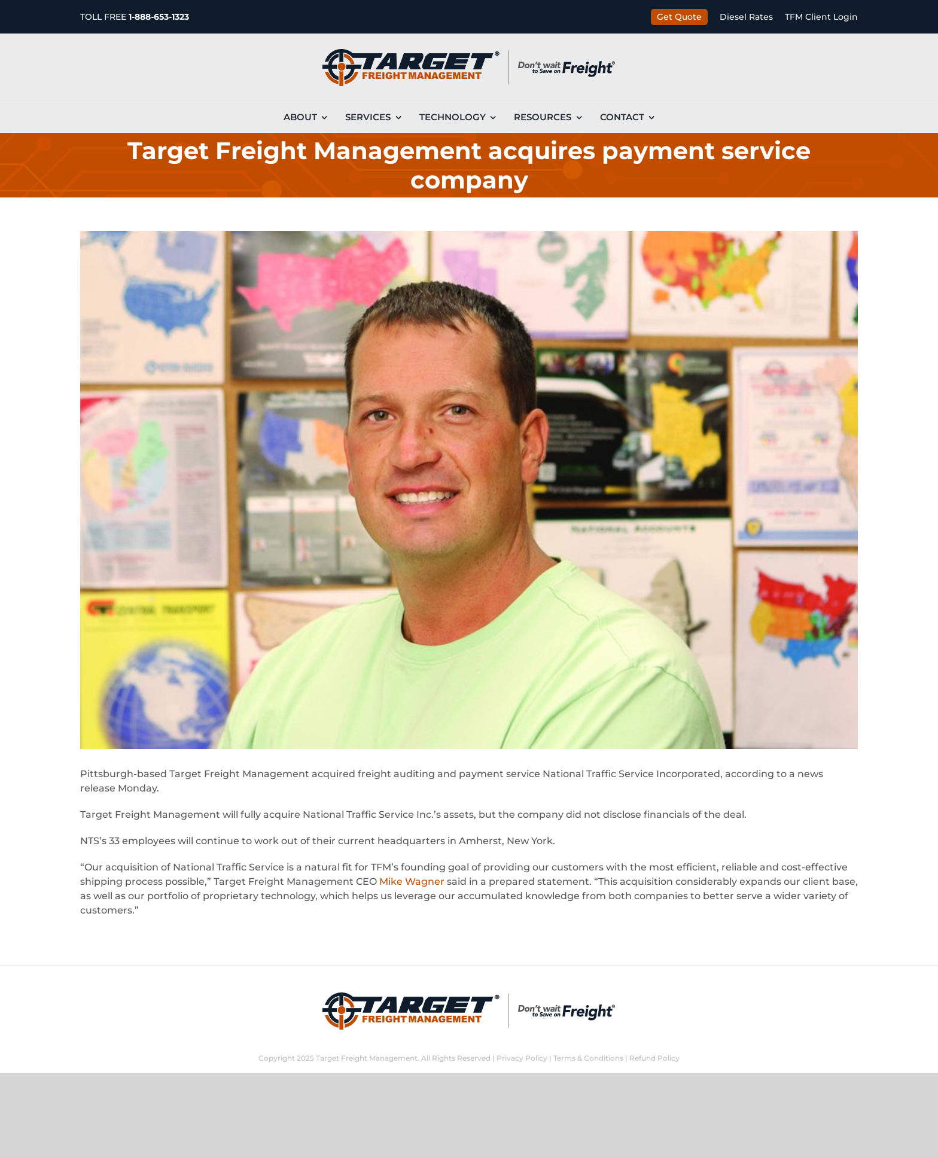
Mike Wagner (411, 881)
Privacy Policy (522, 1058)
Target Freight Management (367, 1058)
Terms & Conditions (588, 1058)
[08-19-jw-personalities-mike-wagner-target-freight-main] (469, 490)
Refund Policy (654, 1058)
